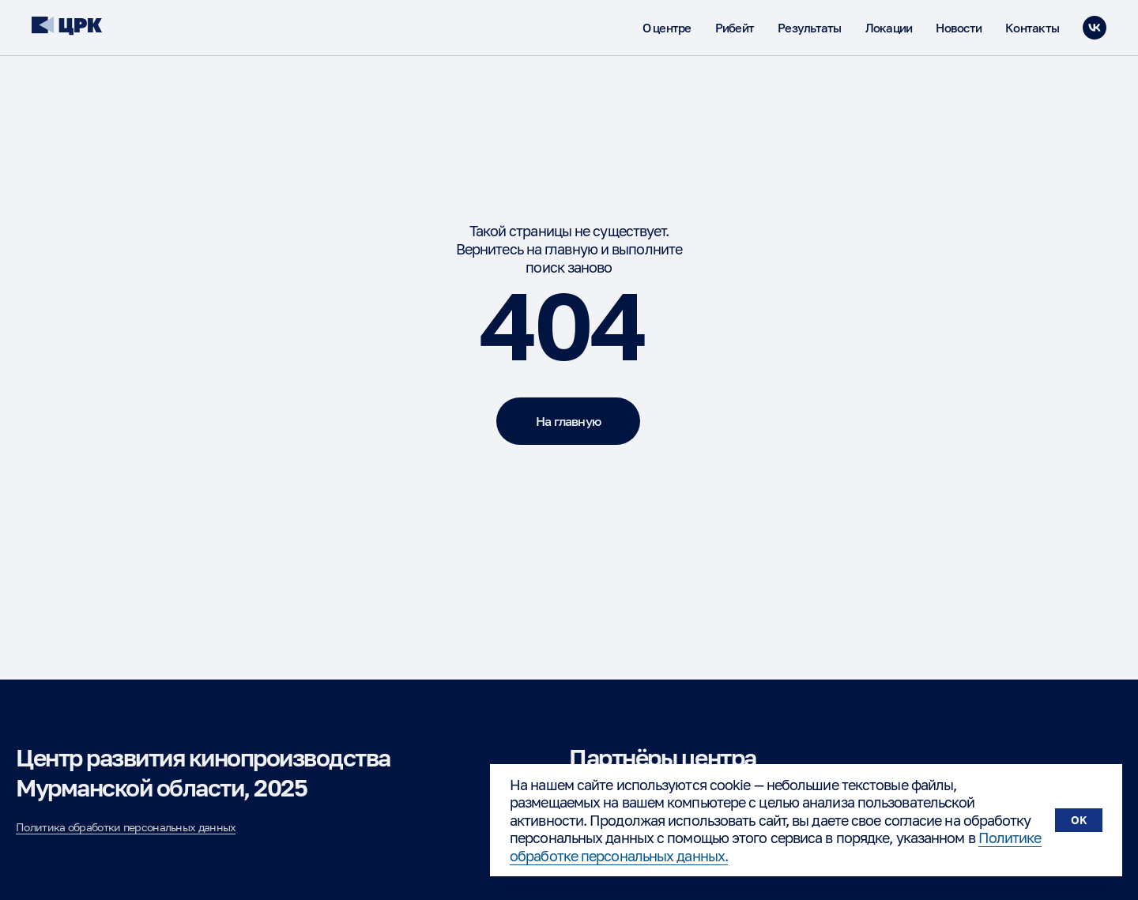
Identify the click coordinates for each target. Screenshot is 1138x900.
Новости (959, 28)
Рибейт (735, 28)
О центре (666, 28)
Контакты (1032, 28)
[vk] (1094, 28)
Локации (889, 28)
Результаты (810, 28)
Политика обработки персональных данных (126, 827)
